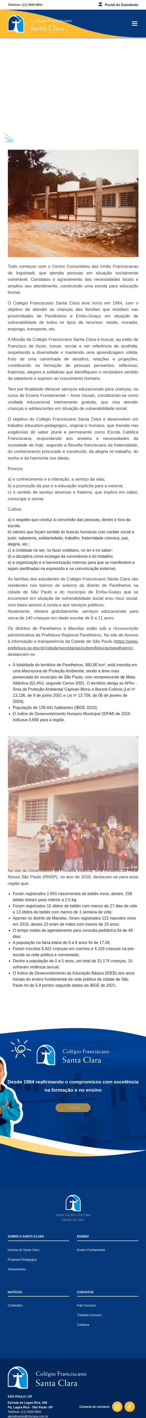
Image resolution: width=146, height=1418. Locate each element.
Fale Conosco (86, 1305)
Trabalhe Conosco (89, 1315)
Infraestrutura (17, 1269)
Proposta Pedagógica (22, 1259)
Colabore (73, 1107)
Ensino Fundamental (91, 1250)
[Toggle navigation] (134, 23)
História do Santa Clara (23, 1250)
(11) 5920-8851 (32, 5)
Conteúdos (15, 1305)
